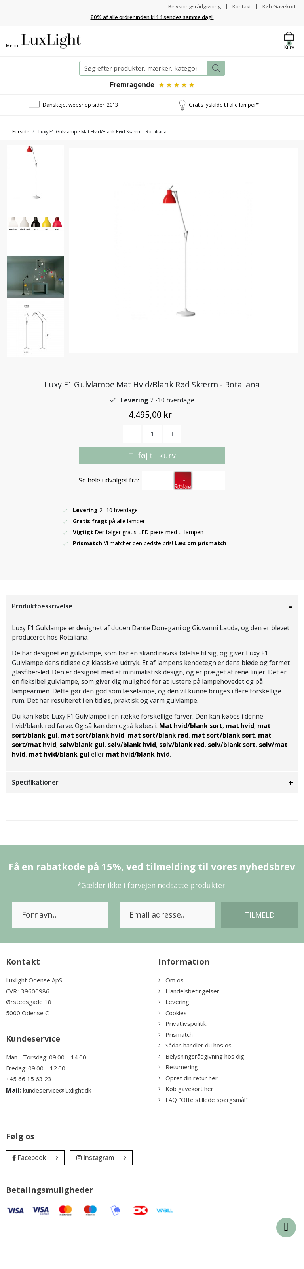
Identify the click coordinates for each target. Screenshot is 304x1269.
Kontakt (239, 6)
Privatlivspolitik (182, 1064)
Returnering (178, 1108)
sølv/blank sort (232, 785)
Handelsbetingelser (188, 1032)
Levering (173, 1043)
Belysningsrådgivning (190, 6)
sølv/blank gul (81, 785)
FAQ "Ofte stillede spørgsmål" (203, 1140)
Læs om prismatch (201, 584)
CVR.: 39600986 (27, 1032)
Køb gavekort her (185, 1130)
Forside (20, 131)
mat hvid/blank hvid (138, 795)
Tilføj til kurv (152, 496)
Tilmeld (260, 956)
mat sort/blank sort (223, 776)
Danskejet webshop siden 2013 (80, 104)
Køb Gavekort (278, 6)
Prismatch (175, 1075)
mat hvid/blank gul (58, 795)
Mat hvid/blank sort (190, 766)
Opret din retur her (188, 1119)
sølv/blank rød (182, 785)
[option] (35, 176)
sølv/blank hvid (132, 785)
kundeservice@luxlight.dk (57, 1131)
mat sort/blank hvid (92, 776)
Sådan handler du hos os (195, 1086)
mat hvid (240, 766)
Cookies (172, 1053)
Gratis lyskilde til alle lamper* (224, 104)
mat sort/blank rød (157, 776)
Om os (171, 1021)
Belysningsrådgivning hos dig (201, 1097)
